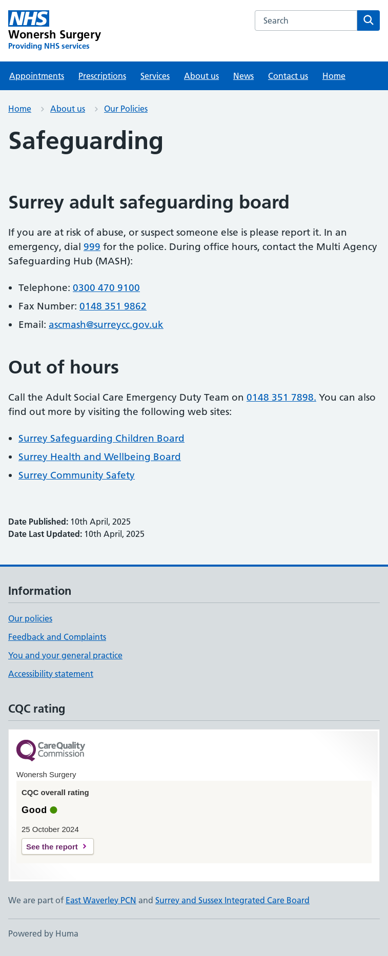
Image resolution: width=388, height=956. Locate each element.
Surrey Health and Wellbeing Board (99, 457)
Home (333, 76)
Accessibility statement (50, 674)
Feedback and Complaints (57, 637)
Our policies (30, 618)
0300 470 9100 (106, 288)
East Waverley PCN (101, 900)
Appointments (36, 76)
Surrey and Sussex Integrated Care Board (232, 900)
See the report (52, 846)
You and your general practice (65, 655)
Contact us (288, 76)
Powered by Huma (43, 933)
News (243, 76)
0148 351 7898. (281, 397)
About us (201, 76)
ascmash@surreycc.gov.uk (106, 324)
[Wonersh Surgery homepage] (54, 30)
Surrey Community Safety (76, 475)
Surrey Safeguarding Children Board (101, 438)
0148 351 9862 (113, 306)
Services (155, 76)
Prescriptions (102, 76)
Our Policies (126, 108)
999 (92, 247)
